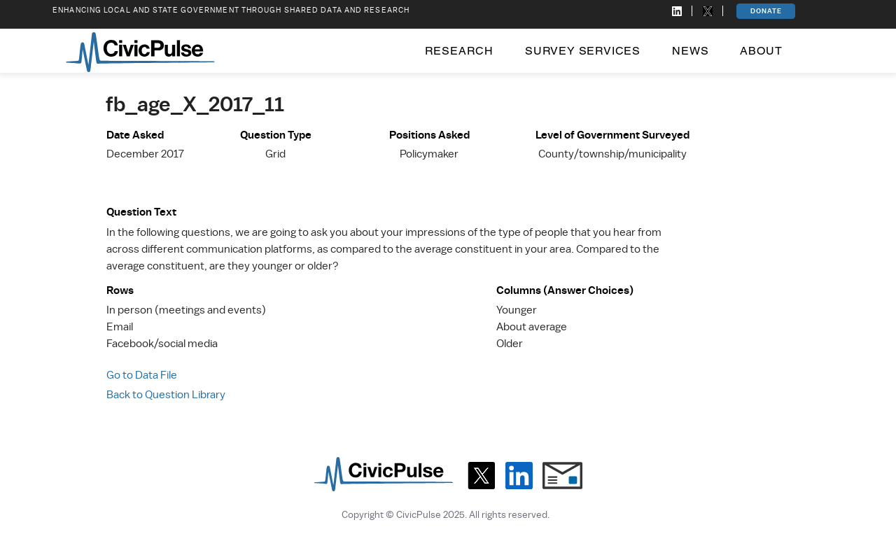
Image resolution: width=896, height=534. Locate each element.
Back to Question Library (165, 394)
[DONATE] (765, 11)
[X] (481, 475)
